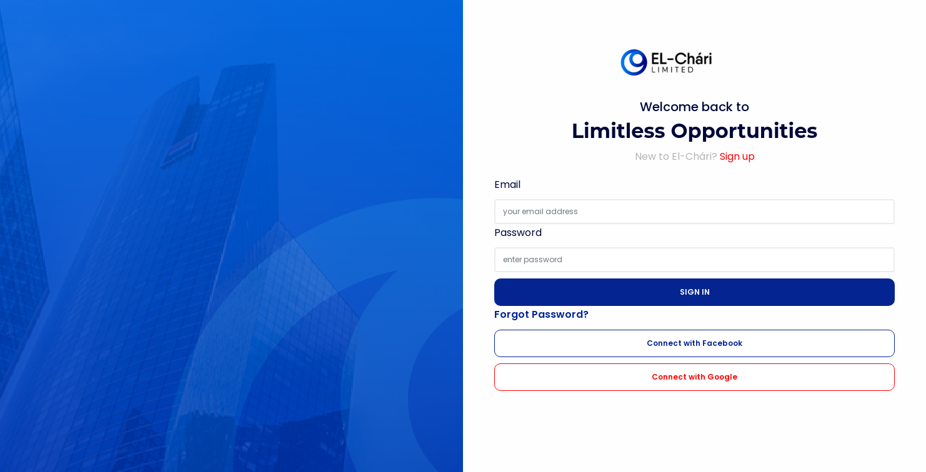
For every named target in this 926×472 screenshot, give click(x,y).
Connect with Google (694, 376)
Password (518, 232)
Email (507, 184)
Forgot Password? (541, 314)
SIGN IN (695, 292)
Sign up (737, 156)
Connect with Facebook (694, 343)
